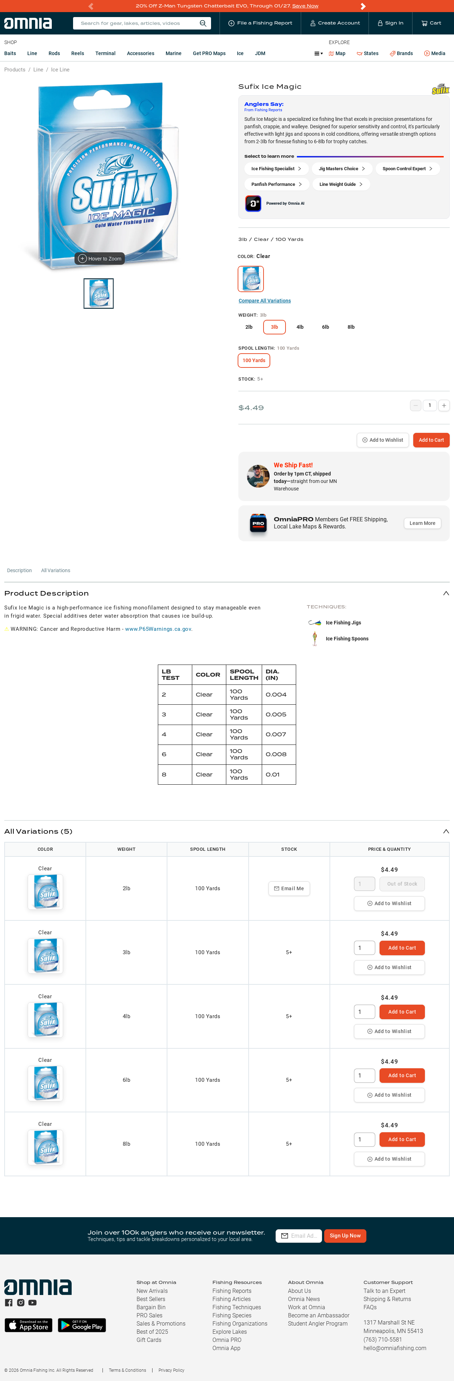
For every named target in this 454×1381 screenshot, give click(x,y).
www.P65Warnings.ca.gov (158, 629)
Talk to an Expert (384, 1291)
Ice (240, 53)
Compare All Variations (265, 300)
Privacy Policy (171, 1370)
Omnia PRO (227, 1340)
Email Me (289, 888)
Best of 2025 (152, 1331)
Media (434, 53)
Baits (10, 53)
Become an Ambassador (318, 1315)
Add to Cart (431, 440)
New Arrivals (152, 1291)
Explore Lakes (229, 1331)
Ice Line (60, 69)
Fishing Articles (231, 1299)
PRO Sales (149, 1315)
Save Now (305, 6)
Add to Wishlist (382, 440)
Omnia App (226, 1348)
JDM (260, 53)
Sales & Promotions (161, 1323)
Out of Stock (402, 884)
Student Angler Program (318, 1323)
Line (32, 53)
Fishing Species (231, 1315)
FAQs (370, 1307)
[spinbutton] (364, 884)
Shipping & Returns (387, 1299)
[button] (227, 593)
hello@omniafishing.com (395, 1348)
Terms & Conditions (127, 1370)
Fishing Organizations (239, 1323)
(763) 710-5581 (383, 1339)
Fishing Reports (231, 1291)
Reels (77, 53)
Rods (54, 53)
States (367, 53)
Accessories (140, 53)
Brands (401, 53)
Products (15, 69)
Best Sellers (151, 1299)
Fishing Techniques (236, 1307)
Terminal (105, 53)
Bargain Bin (151, 1307)
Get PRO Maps (209, 53)
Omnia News (304, 1299)
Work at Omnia (306, 1307)
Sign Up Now (378, 1235)
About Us (299, 1291)
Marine (174, 53)
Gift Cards (149, 1340)
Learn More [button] (423, 523)
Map (337, 53)
